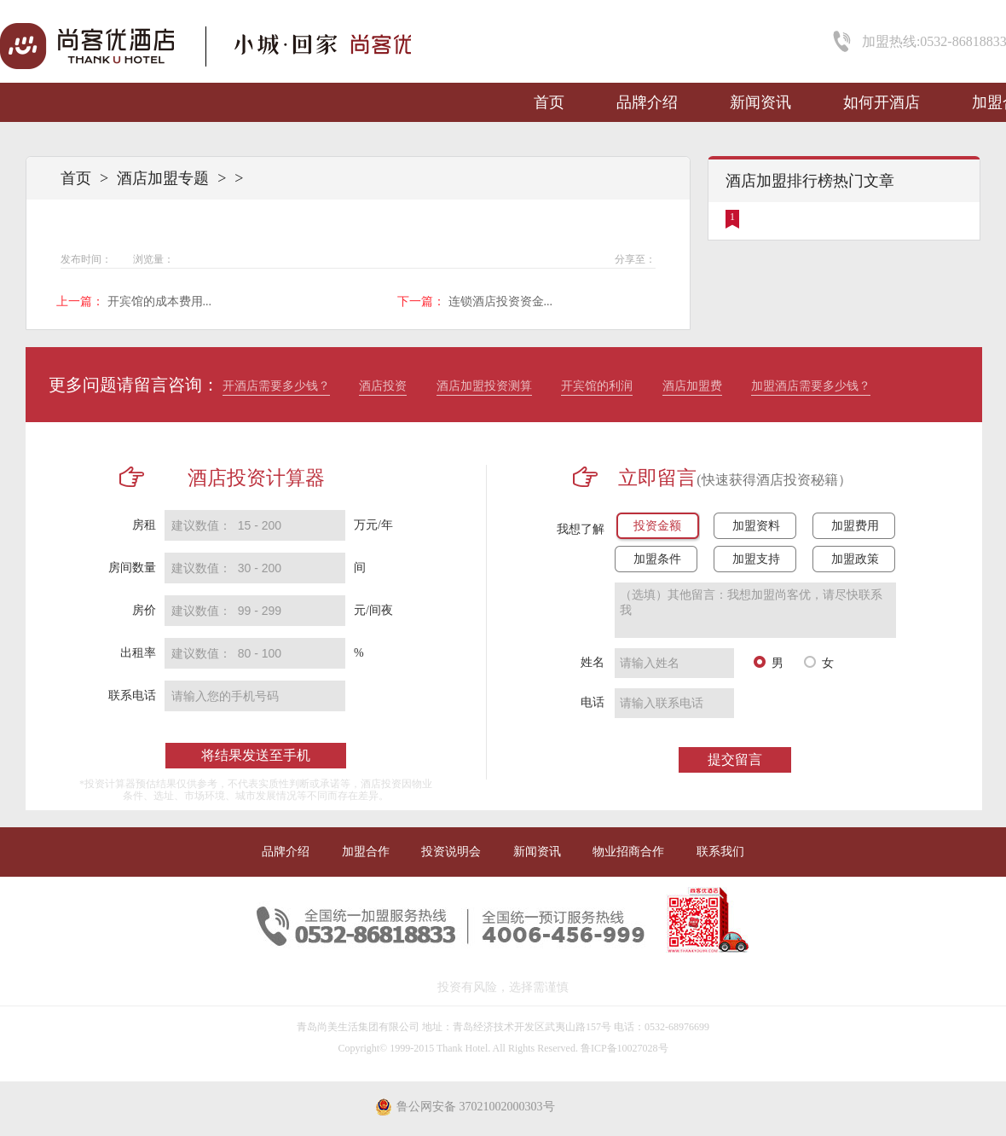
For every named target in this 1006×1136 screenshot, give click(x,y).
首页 (549, 102)
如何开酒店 (881, 102)
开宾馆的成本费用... (159, 301)
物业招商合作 (628, 851)
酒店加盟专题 (163, 178)
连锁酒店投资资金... (500, 301)
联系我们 (720, 851)
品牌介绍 (647, 102)
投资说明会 (451, 851)
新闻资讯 (760, 102)
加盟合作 (366, 851)
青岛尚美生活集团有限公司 (358, 1027)
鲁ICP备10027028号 (624, 1048)
